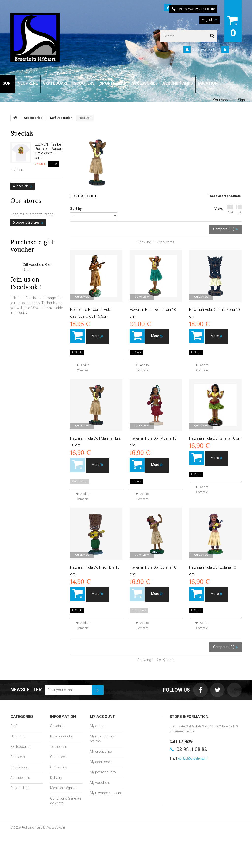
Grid (230, 209)
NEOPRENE (28, 83)
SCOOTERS (84, 83)
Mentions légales (63, 788)
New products (61, 736)
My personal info (103, 772)
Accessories (20, 778)
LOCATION (208, 83)
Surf (13, 726)
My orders (98, 726)
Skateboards (20, 747)
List (239, 209)
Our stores (26, 201)
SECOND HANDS (178, 83)
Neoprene (17, 736)
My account (102, 716)
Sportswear (19, 767)
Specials (22, 133)
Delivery (56, 778)
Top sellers (58, 747)
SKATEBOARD (56, 83)
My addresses (101, 762)
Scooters (17, 757)
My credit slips (101, 751)
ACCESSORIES (144, 83)
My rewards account (106, 793)
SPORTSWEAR (113, 83)
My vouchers (100, 783)
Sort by (76, 209)
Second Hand (21, 788)
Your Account (203, 49)
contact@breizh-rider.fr (193, 758)
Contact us (58, 767)
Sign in (236, 49)
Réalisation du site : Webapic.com (43, 827)
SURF (8, 83)
